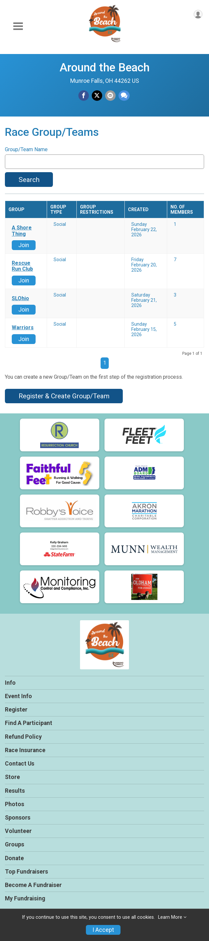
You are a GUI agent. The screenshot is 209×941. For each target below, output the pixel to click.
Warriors (23, 328)
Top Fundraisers (26, 871)
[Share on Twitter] (97, 95)
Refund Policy (23, 736)
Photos (14, 804)
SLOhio (20, 298)
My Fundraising (25, 898)
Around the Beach (104, 67)
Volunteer (18, 831)
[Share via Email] (110, 95)
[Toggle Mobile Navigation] (17, 26)
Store (12, 777)
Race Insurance (25, 750)
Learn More (170, 917)
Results (15, 790)
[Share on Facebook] (83, 95)
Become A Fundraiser (33, 885)
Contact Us (19, 763)
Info (10, 682)
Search (29, 180)
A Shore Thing (22, 231)
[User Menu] (198, 14)
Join (23, 245)
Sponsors (17, 817)
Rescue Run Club (22, 266)
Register (16, 709)
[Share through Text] (124, 95)
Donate (14, 858)
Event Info (18, 696)
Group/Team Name (26, 150)
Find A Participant (28, 723)
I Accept (103, 930)
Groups (14, 844)
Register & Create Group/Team (64, 396)
